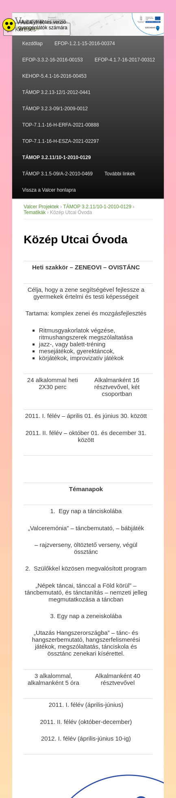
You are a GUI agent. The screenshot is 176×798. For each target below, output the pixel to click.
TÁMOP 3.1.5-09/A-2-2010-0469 (57, 174)
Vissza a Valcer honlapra (49, 190)
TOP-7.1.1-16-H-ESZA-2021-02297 (60, 141)
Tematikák (35, 212)
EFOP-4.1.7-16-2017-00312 (125, 60)
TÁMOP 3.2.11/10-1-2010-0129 (56, 157)
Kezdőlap (32, 43)
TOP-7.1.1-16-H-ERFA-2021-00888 (60, 125)
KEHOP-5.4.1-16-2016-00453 (54, 76)
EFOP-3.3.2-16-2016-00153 (52, 60)
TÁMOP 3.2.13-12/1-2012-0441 (56, 92)
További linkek (119, 174)
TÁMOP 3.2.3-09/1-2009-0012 (55, 109)
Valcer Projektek (41, 207)
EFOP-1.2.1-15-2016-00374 (84, 43)
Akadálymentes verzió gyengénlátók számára (42, 25)
